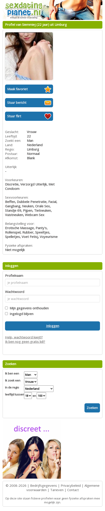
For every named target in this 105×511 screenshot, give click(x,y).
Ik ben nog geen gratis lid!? (25, 341)
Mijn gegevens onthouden (28, 308)
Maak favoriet (17, 89)
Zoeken (92, 407)
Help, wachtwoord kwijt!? (24, 337)
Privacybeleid (71, 485)
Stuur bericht (16, 102)
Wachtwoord (14, 291)
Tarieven (57, 490)
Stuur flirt (14, 116)
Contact (73, 490)
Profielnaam (14, 275)
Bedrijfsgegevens (43, 485)
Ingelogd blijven (20, 314)
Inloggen (52, 326)
